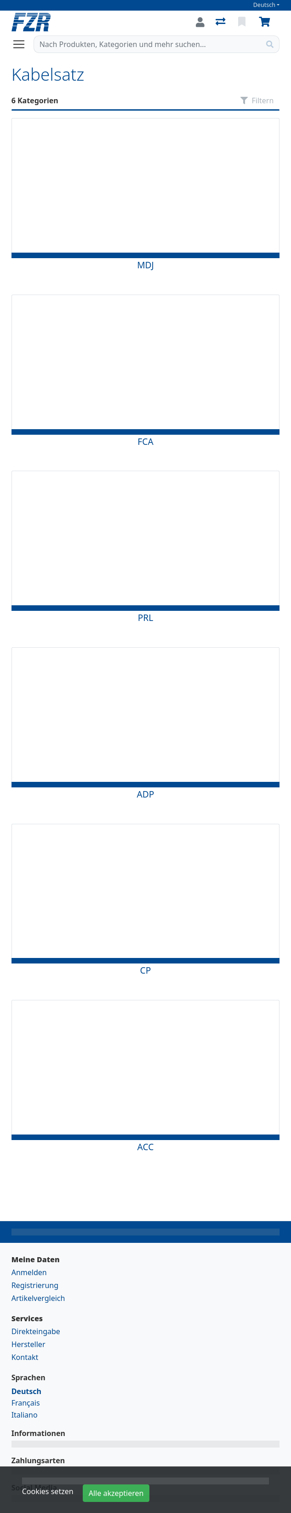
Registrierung (34, 1285)
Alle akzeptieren (116, 1493)
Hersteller (28, 1344)
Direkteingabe (35, 1331)
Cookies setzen (48, 1491)
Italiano (24, 1415)
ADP (145, 794)
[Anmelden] (200, 22)
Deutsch (264, 5)
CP (145, 970)
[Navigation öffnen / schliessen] (22, 44)
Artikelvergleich (38, 1298)
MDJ (145, 265)
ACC (145, 1147)
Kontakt (25, 1357)
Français (25, 1403)
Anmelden (29, 1272)
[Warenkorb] (266, 22)
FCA (145, 441)
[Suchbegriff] (148, 44)
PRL (146, 617)
